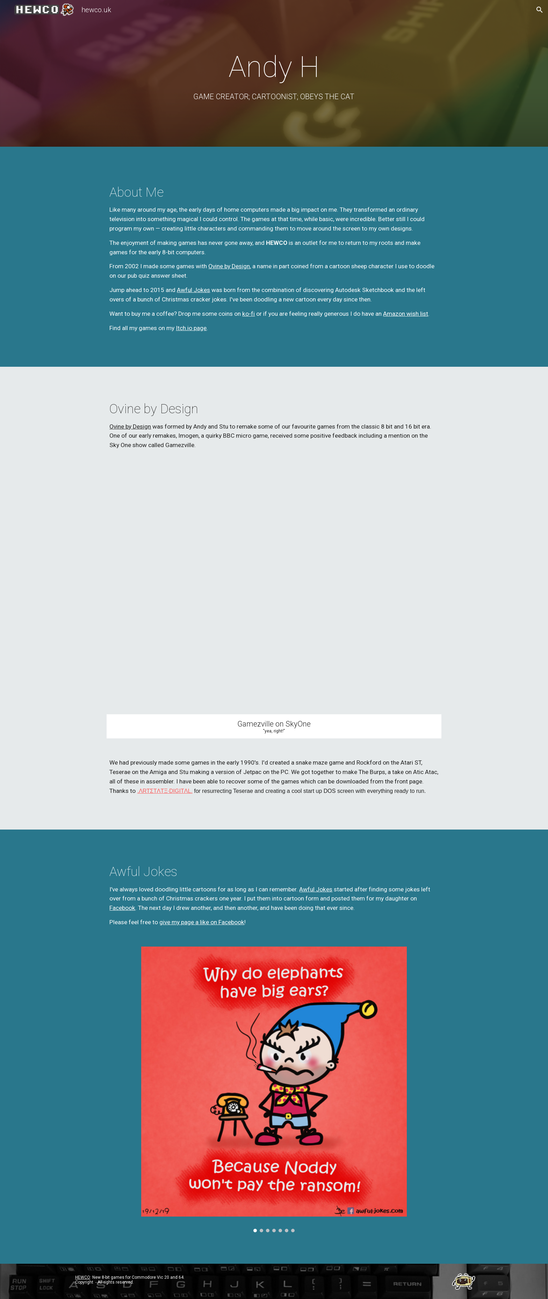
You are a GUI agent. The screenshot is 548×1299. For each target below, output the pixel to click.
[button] (539, 9)
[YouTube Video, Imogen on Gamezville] (274, 591)
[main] (274, 75)
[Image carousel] (274, 1089)
